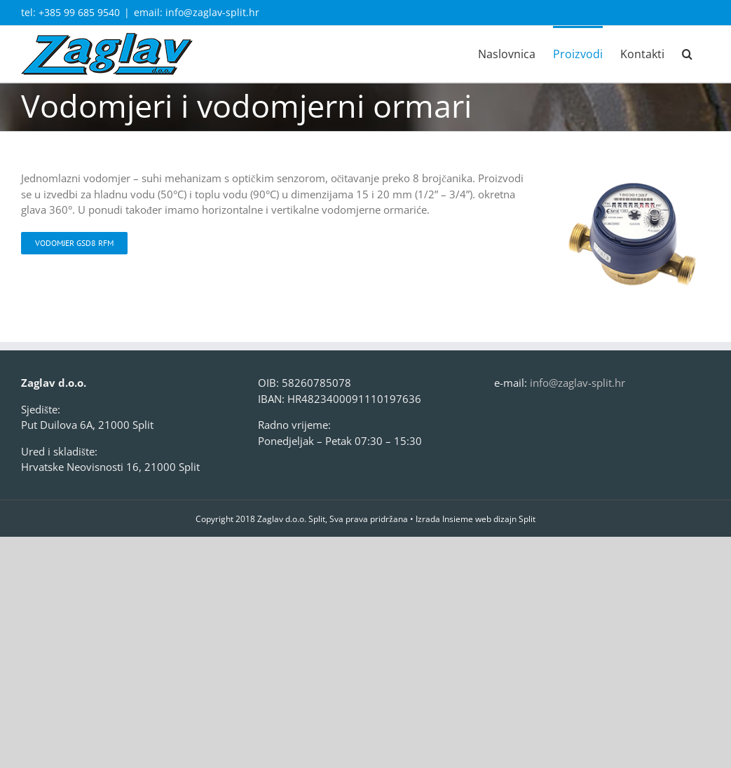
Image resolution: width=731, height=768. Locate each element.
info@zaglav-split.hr (577, 383)
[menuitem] (506, 53)
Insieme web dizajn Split (488, 519)
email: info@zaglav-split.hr (196, 12)
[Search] (687, 53)
